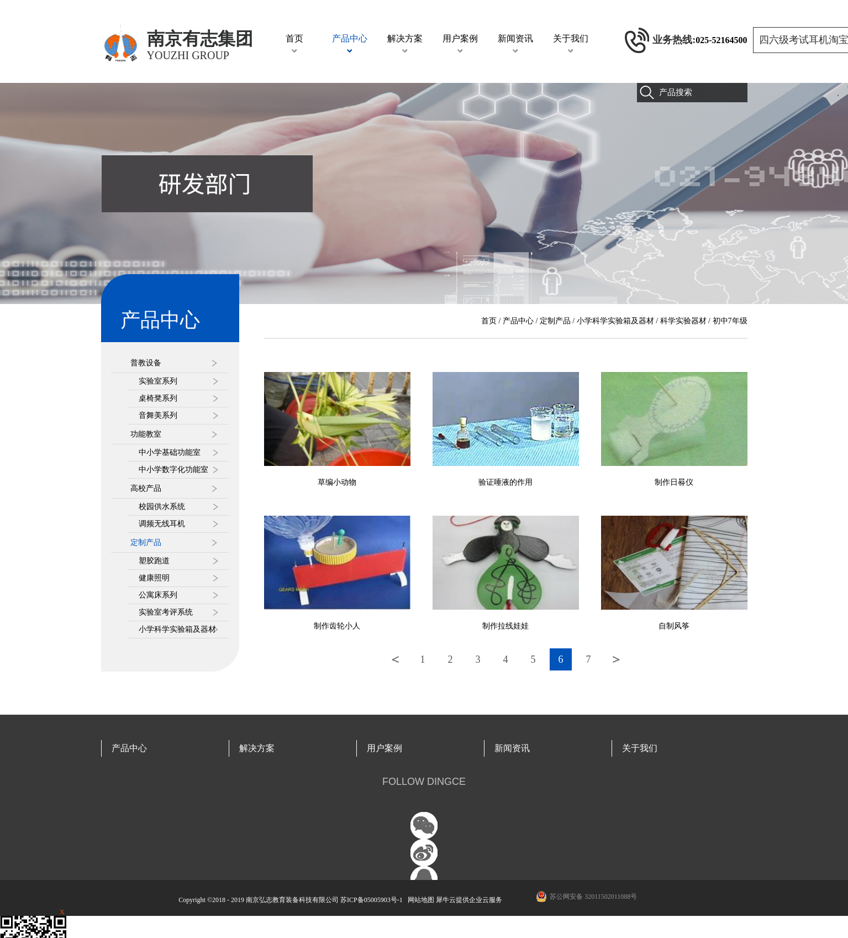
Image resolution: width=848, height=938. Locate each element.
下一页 (616, 659)
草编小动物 (337, 482)
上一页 (395, 659)
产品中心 (518, 321)
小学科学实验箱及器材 (615, 321)
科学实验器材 (683, 321)
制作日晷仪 (674, 482)
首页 (294, 38)
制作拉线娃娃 (505, 626)
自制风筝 (674, 626)
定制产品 (555, 321)
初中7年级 (730, 321)
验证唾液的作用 (505, 482)
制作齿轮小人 (337, 626)
